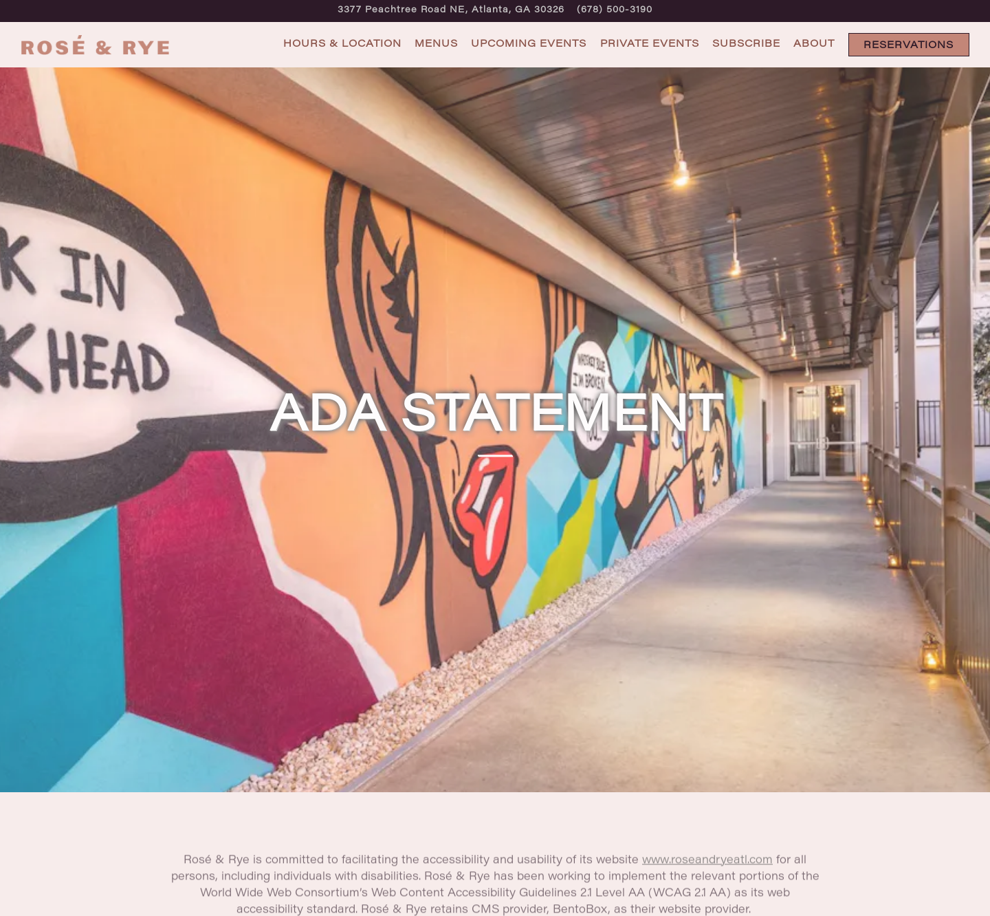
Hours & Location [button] (342, 44)
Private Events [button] (649, 44)
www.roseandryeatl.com (707, 847)
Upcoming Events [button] (528, 44)
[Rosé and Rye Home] (96, 44)
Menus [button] (436, 44)
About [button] (814, 44)
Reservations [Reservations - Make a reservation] (909, 46)
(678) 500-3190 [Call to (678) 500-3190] (614, 10)
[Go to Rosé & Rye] (451, 10)
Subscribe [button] (746, 44)
